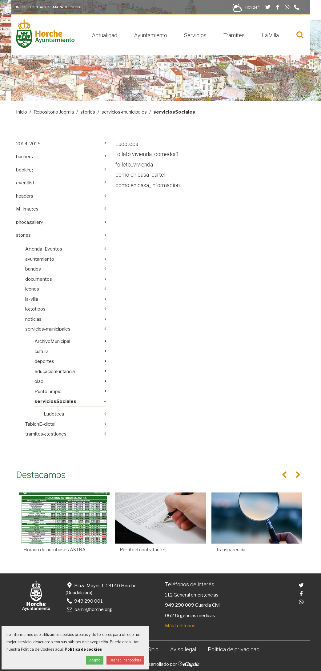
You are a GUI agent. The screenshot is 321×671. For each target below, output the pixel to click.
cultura (41, 351)
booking (24, 170)
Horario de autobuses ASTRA (54, 549)
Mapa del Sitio (66, 7)
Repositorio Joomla (54, 112)
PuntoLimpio (48, 391)
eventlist (25, 183)
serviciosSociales (55, 401)
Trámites (234, 35)
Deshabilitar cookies (125, 660)
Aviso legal (183, 649)
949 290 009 (179, 605)
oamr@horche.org (89, 609)
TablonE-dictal (40, 424)
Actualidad (104, 35)
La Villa (270, 35)
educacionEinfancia (54, 371)
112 (169, 595)
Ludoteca (126, 144)
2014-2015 (28, 144)
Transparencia (230, 549)
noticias (33, 319)
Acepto (94, 660)
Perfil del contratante (142, 549)
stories (87, 112)
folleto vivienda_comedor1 (147, 154)
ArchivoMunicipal (52, 341)
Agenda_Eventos (43, 249)
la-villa (31, 299)
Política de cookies (83, 649)
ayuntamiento (39, 259)
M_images (27, 209)
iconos (32, 289)
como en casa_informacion (147, 185)
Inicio (21, 7)
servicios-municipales (124, 112)
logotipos (35, 309)
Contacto (39, 7)
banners (24, 156)
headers (24, 196)
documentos (38, 279)
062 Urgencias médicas (190, 615)
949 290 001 (84, 601)
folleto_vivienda (134, 164)
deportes (44, 361)
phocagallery (29, 222)
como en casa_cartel (140, 174)
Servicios (195, 35)
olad (38, 381)
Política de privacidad (233, 649)
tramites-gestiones (45, 434)
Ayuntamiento (150, 35)
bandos (33, 269)
